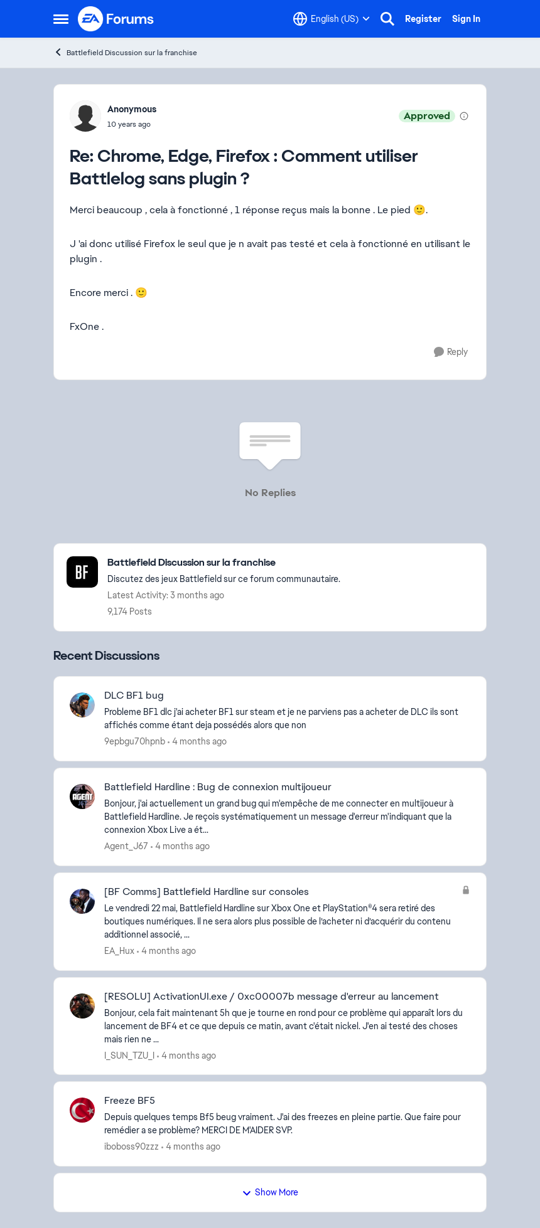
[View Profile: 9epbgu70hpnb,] (82, 704)
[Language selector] (331, 18)
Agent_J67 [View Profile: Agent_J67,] (126, 846)
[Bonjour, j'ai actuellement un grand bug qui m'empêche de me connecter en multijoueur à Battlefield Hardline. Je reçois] (287, 817)
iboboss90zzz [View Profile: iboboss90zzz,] (131, 1146)
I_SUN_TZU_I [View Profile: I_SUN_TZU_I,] (129, 1055)
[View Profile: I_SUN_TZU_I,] (82, 1006)
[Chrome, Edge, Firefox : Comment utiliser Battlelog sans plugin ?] (131, 124)
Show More (270, 1192)
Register (423, 18)
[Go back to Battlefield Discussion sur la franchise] (223, 562)
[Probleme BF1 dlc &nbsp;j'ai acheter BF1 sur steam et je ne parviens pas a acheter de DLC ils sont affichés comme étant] (287, 719)
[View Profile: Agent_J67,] (82, 796)
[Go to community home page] (116, 18)
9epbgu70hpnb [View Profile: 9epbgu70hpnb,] (134, 741)
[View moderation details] (464, 116)
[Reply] (450, 352)
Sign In (466, 18)
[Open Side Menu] (61, 18)
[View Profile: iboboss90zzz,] (82, 1110)
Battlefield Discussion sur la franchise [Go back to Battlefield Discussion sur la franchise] (125, 52)
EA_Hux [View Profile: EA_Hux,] (119, 950)
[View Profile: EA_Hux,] (82, 901)
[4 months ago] (197, 741)
